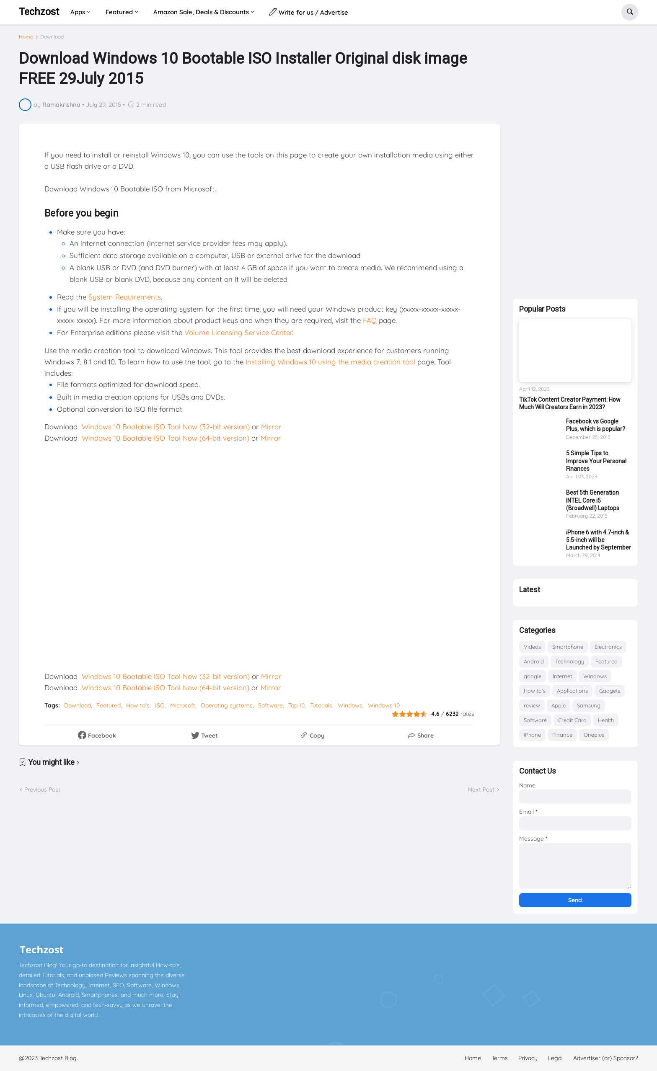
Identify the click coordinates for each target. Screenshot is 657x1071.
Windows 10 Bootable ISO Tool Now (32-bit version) (166, 426)
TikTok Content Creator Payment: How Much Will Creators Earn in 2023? (570, 403)
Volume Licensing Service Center (238, 332)
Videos (532, 646)
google (532, 676)
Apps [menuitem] (77, 12)
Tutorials (321, 705)
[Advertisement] (575, 160)
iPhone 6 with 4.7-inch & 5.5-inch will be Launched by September (598, 540)
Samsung (588, 705)
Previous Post (42, 789)
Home (26, 36)
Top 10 (296, 705)
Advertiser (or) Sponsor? (605, 1058)
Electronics (608, 646)
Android (534, 661)
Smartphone (567, 646)
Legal (555, 1058)
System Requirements (124, 296)
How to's (138, 705)
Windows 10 (384, 705)
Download (52, 36)
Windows (350, 705)
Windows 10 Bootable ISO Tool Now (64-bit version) (165, 438)
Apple (558, 705)
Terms (499, 1058)
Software (270, 705)
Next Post (481, 789)
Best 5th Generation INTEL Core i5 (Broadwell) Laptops (592, 500)
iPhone (532, 734)
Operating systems (227, 705)
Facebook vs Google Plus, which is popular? (595, 425)
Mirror (271, 426)
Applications (572, 690)
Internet (562, 676)
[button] (629, 12)
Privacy (528, 1058)
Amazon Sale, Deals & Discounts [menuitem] (201, 12)
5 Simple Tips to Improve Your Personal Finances (596, 461)
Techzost (39, 12)
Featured (108, 705)
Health (606, 720)
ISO (160, 705)
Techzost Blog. (58, 1058)
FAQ (370, 320)
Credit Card (572, 720)
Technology (569, 661)
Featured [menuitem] (119, 12)
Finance (562, 734)
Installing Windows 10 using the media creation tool (330, 361)
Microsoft (182, 705)
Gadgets (609, 690)
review (532, 705)
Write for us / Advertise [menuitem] (308, 12)
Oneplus (594, 734)
